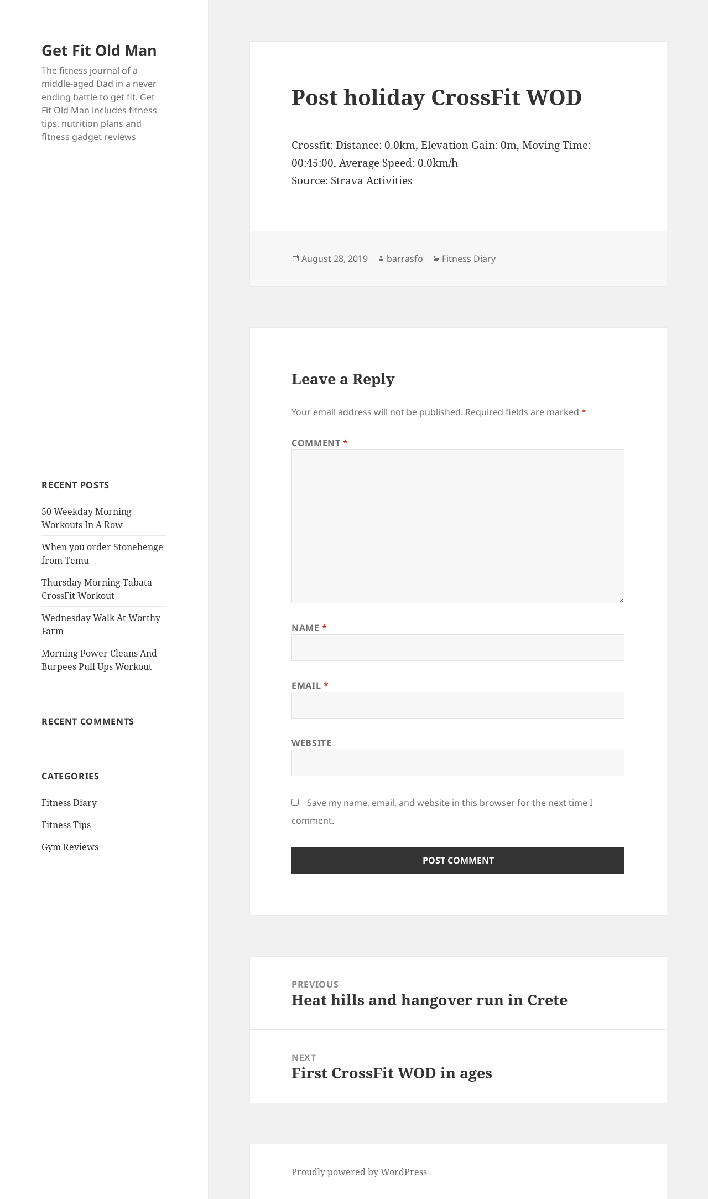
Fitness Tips (66, 825)
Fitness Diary (69, 803)
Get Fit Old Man (99, 50)
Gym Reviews (69, 847)
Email (310, 685)
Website (311, 743)
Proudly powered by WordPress (359, 1172)
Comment (319, 443)
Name (309, 628)
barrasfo (405, 258)
